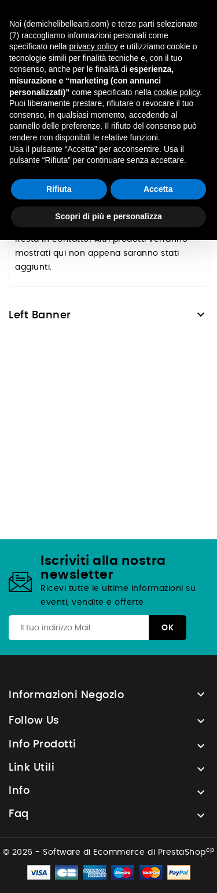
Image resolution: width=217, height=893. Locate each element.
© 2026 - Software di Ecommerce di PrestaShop (109, 852)
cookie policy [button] (177, 92)
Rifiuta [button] (59, 189)
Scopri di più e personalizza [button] (108, 216)
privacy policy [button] (93, 46)
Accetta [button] (158, 189)
